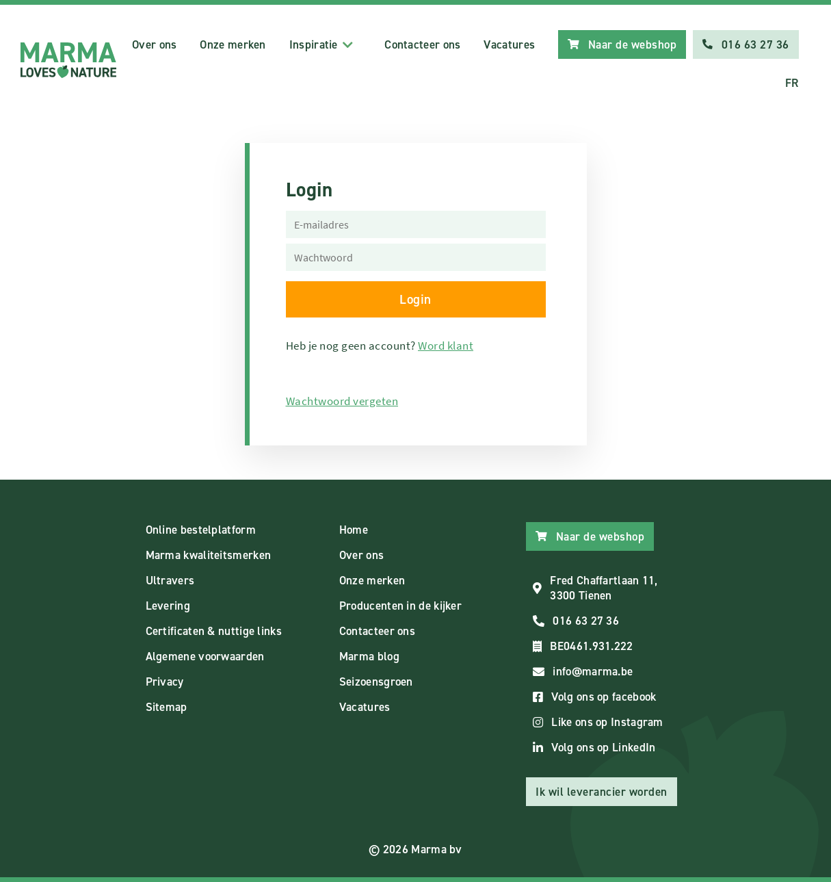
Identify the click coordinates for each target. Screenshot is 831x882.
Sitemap (166, 706)
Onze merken (232, 44)
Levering (168, 605)
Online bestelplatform (201, 529)
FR (792, 82)
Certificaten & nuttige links (214, 630)
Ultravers (170, 580)
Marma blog (369, 656)
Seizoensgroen (376, 681)
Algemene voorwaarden (205, 656)
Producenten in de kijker (400, 605)
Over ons (154, 44)
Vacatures (509, 44)
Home (353, 529)
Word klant (445, 345)
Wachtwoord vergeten (342, 400)
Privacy (165, 681)
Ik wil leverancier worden (602, 791)
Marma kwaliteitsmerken (209, 554)
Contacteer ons (422, 44)
